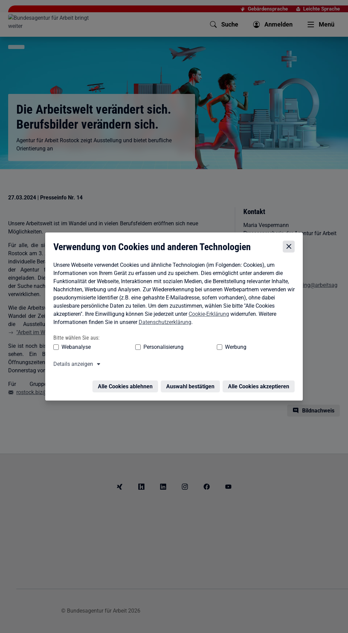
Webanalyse (74, 347)
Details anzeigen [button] (71, 364)
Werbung (195, 347)
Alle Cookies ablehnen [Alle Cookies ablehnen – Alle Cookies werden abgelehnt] (127, 383)
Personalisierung (142, 347)
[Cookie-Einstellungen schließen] (290, 248)
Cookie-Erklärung (207, 314)
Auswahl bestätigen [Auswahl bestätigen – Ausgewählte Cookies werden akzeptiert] (192, 383)
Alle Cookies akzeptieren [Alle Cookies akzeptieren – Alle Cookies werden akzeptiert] (260, 383)
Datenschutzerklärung (163, 323)
